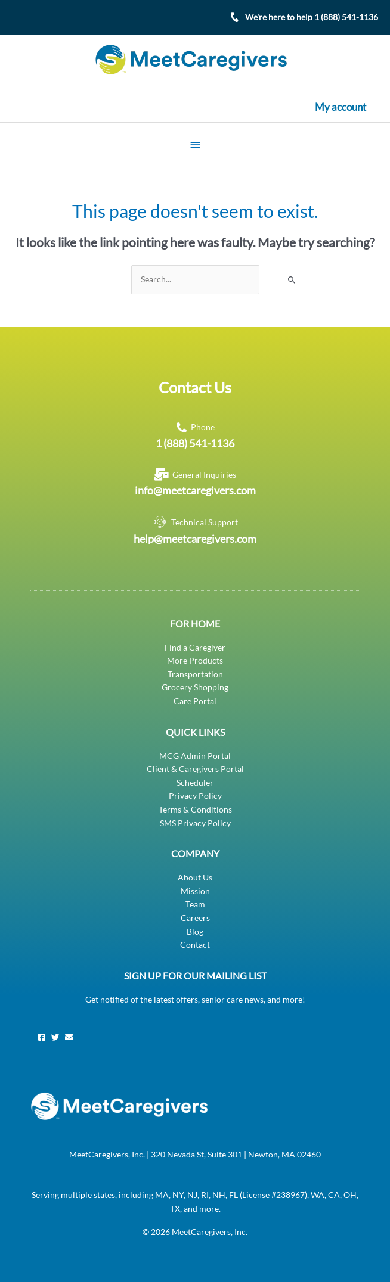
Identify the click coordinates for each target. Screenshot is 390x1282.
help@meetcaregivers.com (195, 537)
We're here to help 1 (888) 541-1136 (311, 16)
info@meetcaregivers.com (195, 489)
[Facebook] (42, 1036)
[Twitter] (55, 1036)
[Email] (69, 1036)
